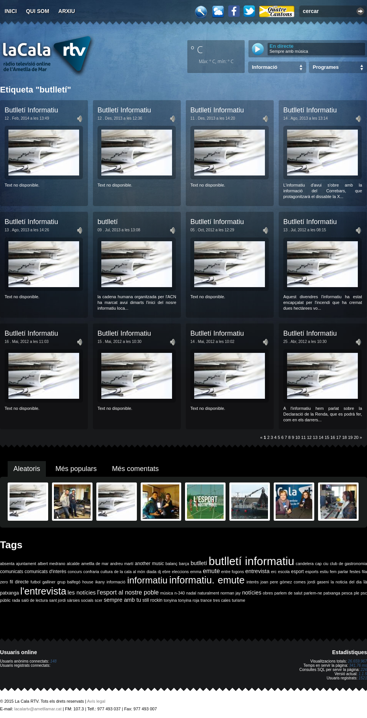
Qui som (37, 11)
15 (327, 437)
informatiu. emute (207, 580)
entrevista (257, 571)
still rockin (152, 600)
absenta (7, 563)
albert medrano (51, 563)
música (166, 593)
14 (321, 437)
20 (356, 437)
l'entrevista (43, 591)
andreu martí (121, 563)
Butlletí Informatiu (31, 110)
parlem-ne (313, 593)
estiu (324, 571)
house (87, 582)
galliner (48, 582)
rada (16, 600)
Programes (326, 67)
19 (350, 437)
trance (206, 600)
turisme (238, 600)
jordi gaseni (318, 582)
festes (354, 571)
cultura (107, 571)
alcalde (73, 563)
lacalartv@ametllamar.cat (38, 709)
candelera (305, 563)
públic (5, 600)
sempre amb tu (122, 600)
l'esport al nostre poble (128, 592)
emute (211, 571)
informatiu (147, 580)
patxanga (331, 593)
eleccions (180, 571)
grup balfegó (69, 582)
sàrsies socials (80, 600)
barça (184, 563)
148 (53, 661)
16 (332, 437)
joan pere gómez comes (283, 582)
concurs (75, 571)
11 (303, 437)
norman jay (231, 593)
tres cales (222, 600)
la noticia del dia (346, 582)
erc (274, 571)
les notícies (82, 593)
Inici (11, 11)
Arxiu (66, 11)
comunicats (11, 571)
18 (344, 437)
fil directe (19, 582)
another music (149, 563)
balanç (171, 563)
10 (297, 437)
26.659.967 (357, 661)
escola (284, 571)
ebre (166, 571)
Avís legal (96, 701)
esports (311, 571)
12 (309, 437)
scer (98, 600)
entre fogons (232, 571)
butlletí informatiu (251, 561)
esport (297, 571)
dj (159, 571)
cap (318, 563)
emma (195, 571)
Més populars (76, 469)
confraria (91, 571)
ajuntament (26, 563)
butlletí (107, 222)
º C (197, 49)
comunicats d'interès (45, 571)
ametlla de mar (95, 563)
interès (253, 582)
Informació (264, 67)
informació (116, 582)
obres (268, 593)
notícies (251, 593)
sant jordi (57, 600)
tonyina (170, 600)
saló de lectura (34, 600)
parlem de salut (288, 593)
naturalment (208, 593)
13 (315, 437)
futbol (36, 582)
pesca (347, 593)
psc (364, 593)
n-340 (179, 593)
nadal (191, 593)
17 (338, 437)
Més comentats (135, 469)
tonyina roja (188, 600)
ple (356, 593)
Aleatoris (26, 469)
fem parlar (339, 571)
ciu (325, 563)
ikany (100, 582)
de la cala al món (129, 571)
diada (151, 571)
